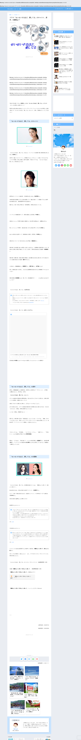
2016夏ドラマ (46, 663)
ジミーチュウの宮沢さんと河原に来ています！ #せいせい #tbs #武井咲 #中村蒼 (24, 354)
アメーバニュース (30, 146)
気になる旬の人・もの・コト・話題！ (19, 9)
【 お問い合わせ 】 (69, 8)
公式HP (13, 521)
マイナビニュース (30, 478)
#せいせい (42, 300)
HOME (40, 733)
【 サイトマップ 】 (59, 8)
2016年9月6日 (31, 302)
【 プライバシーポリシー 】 (40, 735)
